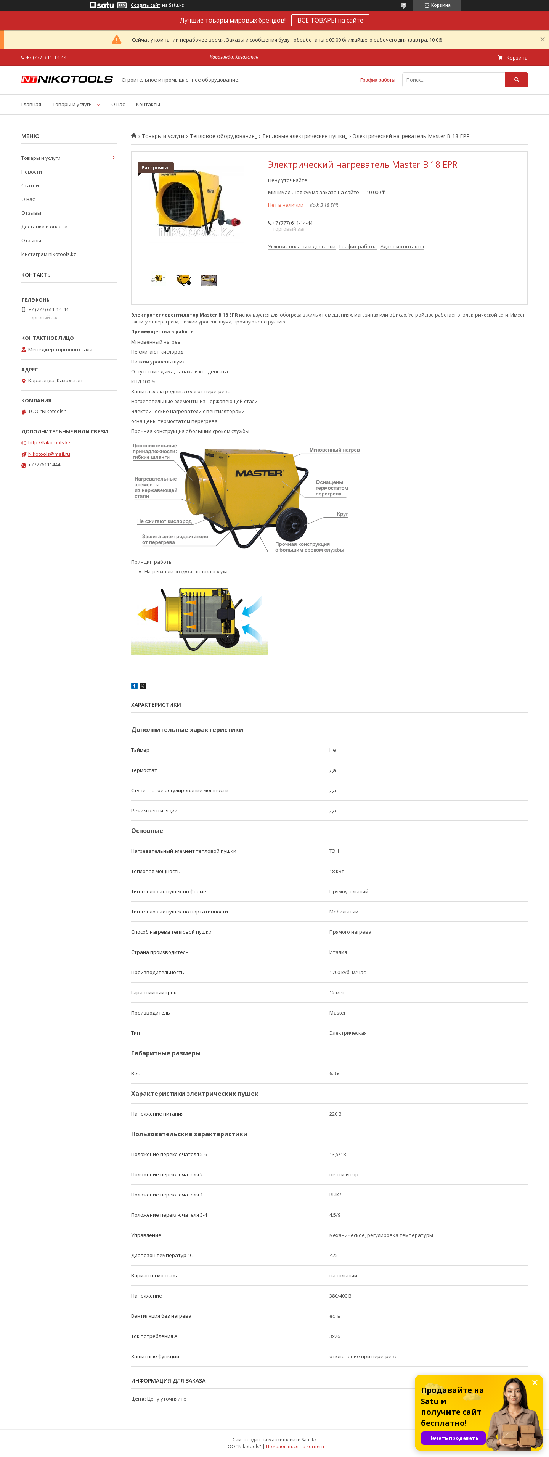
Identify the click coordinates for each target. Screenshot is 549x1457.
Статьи (30, 185)
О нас (118, 104)
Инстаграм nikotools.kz (48, 254)
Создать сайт (145, 5)
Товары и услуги (72, 104)
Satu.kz (309, 1439)
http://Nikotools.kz (49, 442)
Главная (31, 104)
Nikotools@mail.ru (49, 454)
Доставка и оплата (44, 226)
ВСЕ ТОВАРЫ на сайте (330, 20)
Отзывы (31, 212)
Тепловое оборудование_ (223, 136)
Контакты (148, 104)
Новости (31, 171)
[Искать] (516, 79)
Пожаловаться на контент (295, 1446)
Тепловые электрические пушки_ (304, 136)
